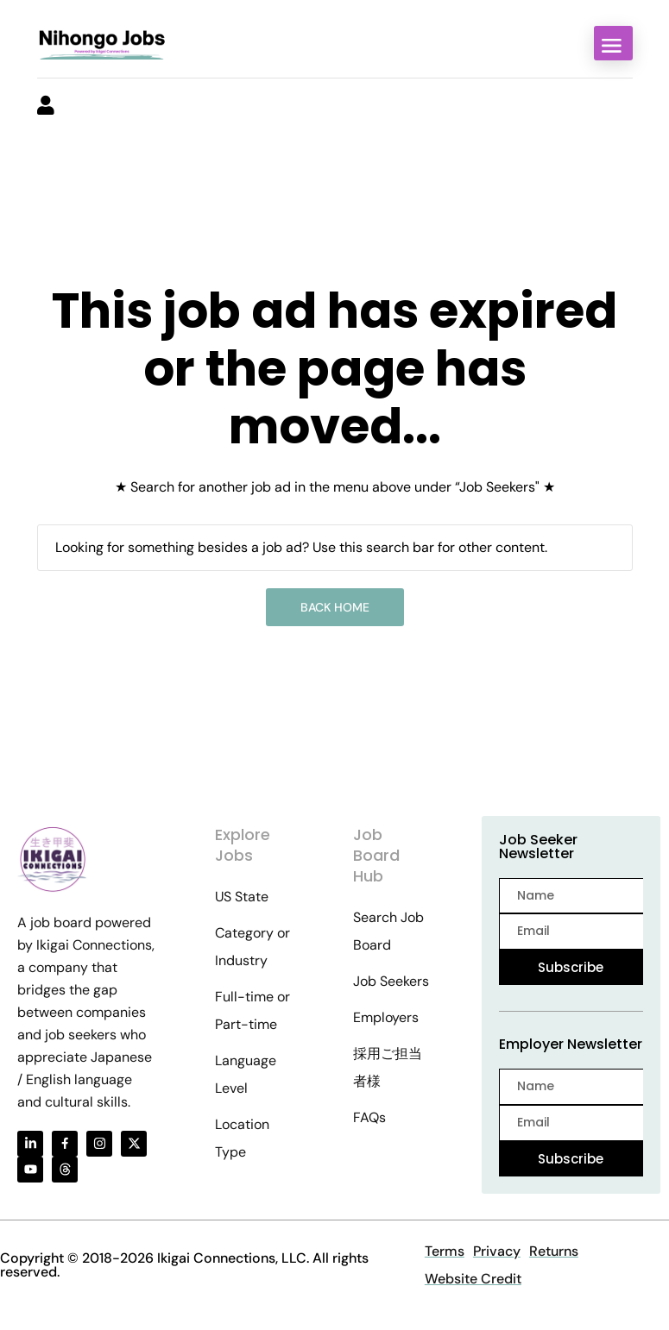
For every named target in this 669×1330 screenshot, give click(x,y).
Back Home (334, 607)
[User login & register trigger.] (45, 107)
